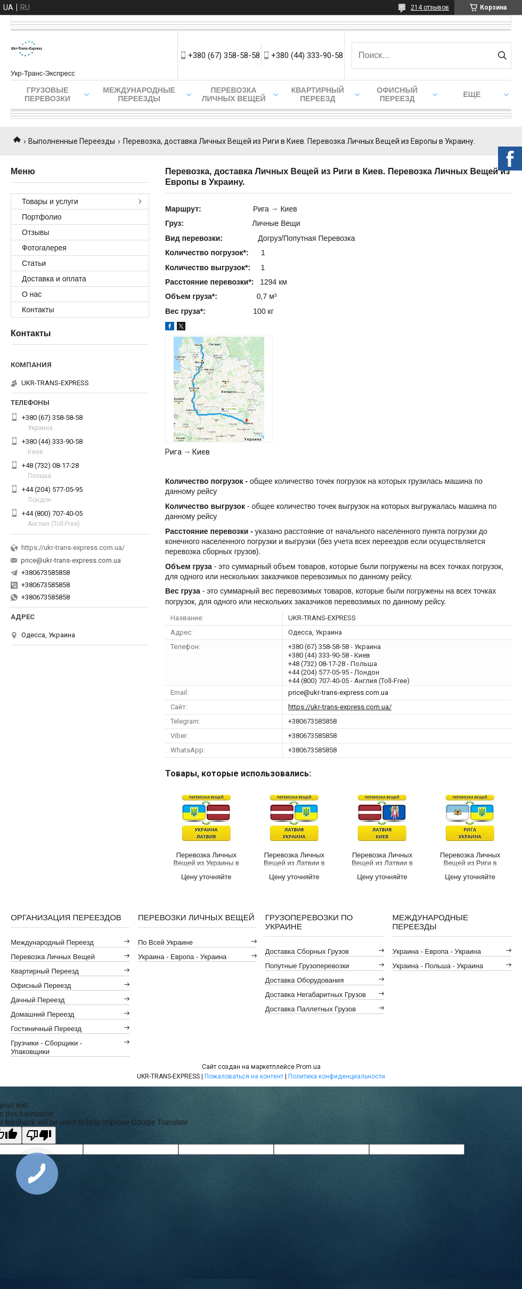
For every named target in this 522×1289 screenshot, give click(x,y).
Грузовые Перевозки (47, 94)
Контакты (38, 309)
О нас (32, 294)
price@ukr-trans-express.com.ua (338, 692)
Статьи (34, 263)
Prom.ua (308, 1067)
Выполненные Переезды (71, 141)
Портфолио (42, 217)
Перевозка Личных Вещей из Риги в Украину (470, 860)
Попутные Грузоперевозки (307, 966)
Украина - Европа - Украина (182, 957)
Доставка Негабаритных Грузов (315, 995)
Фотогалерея (44, 248)
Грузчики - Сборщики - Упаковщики (46, 1047)
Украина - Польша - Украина (438, 966)
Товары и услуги (50, 201)
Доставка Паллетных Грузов (310, 1009)
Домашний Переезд (42, 1014)
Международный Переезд (52, 942)
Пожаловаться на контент (244, 1076)
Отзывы (35, 232)
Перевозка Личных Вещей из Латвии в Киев (382, 860)
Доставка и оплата (54, 278)
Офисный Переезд (397, 94)
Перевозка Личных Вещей (234, 94)
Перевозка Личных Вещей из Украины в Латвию (207, 860)
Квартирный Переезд (317, 94)
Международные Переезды (139, 94)
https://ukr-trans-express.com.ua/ (339, 707)
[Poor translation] (39, 1135)
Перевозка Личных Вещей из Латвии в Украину (294, 860)
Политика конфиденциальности (336, 1076)
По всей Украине (165, 942)
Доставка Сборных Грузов (307, 951)
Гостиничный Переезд (46, 1029)
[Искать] (502, 55)
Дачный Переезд (37, 1000)
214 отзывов (430, 7)
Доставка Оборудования (304, 980)
